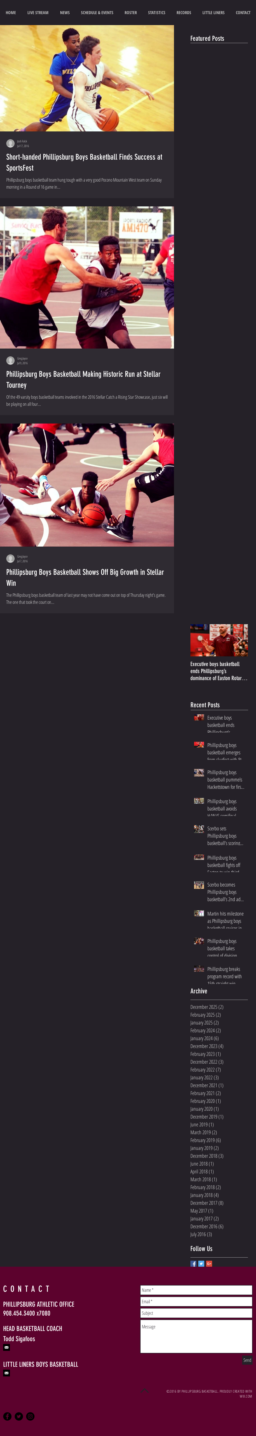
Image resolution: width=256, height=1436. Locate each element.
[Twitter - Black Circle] (19, 1416)
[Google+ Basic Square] (209, 1264)
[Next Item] (239, 640)
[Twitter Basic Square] (201, 1264)
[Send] (247, 1360)
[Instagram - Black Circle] (30, 1416)
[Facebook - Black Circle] (7, 1416)
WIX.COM (246, 1396)
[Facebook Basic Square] (193, 1264)
